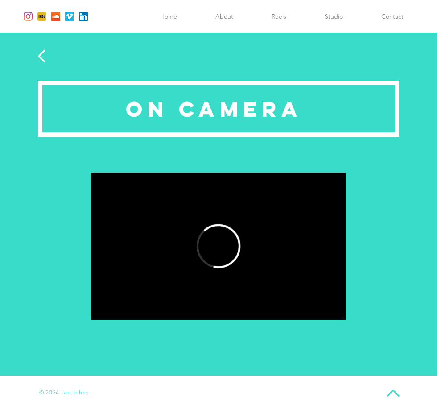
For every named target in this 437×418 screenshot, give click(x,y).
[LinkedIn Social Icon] (83, 16)
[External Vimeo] (218, 246)
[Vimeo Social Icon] (69, 16)
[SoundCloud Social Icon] (55, 16)
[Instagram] (28, 16)
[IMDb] (41, 16)
